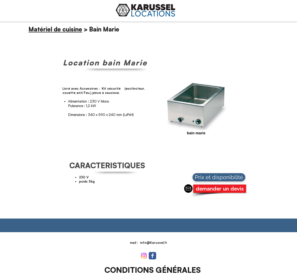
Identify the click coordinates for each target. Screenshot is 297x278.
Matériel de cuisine (55, 29)
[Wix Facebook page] (152, 255)
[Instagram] (144, 255)
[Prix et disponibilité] (219, 177)
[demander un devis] (219, 189)
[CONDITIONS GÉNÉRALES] (152, 270)
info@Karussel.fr (153, 243)
